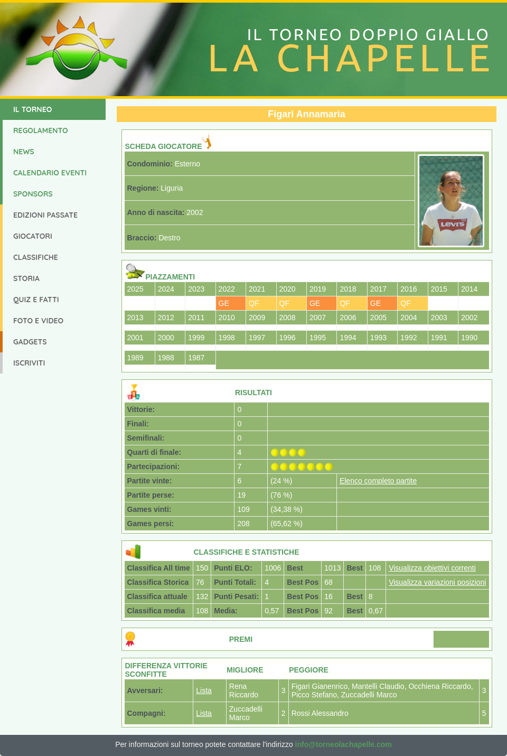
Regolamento (40, 130)
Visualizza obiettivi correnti (432, 568)
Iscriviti (29, 363)
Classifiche (35, 257)
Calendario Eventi (50, 173)
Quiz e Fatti (36, 299)
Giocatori (32, 236)
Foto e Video (38, 320)
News (23, 151)
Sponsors (33, 194)
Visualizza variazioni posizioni (437, 582)
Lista (204, 690)
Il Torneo (32, 109)
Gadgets (30, 342)
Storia (26, 278)
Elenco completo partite (378, 481)
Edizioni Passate (45, 215)
